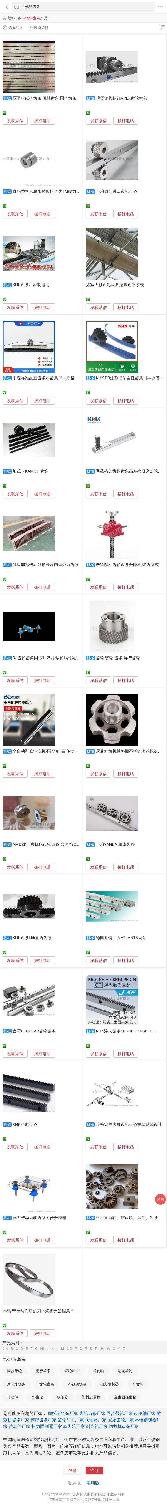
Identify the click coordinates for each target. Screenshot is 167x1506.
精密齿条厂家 (43, 1420)
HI (42, 1349)
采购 (160, 1199)
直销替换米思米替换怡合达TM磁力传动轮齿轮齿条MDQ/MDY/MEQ (74, 191)
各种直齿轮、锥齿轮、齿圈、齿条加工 (131, 1217)
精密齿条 (43, 1371)
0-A (5, 1349)
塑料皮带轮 (91, 1397)
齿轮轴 (98, 1371)
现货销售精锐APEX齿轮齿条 (121, 98)
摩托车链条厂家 (63, 1413)
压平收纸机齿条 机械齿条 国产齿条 (45, 98)
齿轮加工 (71, 1371)
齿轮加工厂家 (71, 1420)
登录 (72, 1470)
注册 (94, 1470)
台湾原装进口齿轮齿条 (116, 191)
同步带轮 (14, 1371)
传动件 (12, 1397)
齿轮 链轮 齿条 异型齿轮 (118, 658)
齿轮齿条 (46, 1384)
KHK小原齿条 (25, 1124)
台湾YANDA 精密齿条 (115, 844)
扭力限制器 (109, 1384)
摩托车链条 (16, 1384)
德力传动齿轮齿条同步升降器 (39, 1217)
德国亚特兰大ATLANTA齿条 (121, 937)
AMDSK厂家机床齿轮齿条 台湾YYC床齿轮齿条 (55, 844)
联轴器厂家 (96, 1420)
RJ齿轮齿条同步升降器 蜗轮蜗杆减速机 (48, 658)
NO (69, 1349)
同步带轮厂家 (120, 1413)
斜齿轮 (37, 1397)
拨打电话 (42, 120)
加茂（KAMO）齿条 (31, 471)
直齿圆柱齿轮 (125, 1397)
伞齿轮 (138, 1384)
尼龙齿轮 (125, 1371)
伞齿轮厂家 (74, 1426)
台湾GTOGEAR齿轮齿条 (34, 1031)
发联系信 (15, 120)
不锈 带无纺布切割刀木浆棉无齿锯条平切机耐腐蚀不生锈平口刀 (61, 1311)
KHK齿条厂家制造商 (31, 284)
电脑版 (92, 1483)
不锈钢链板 (77, 1384)
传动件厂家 (19, 1426)
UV (101, 1349)
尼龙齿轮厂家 (121, 1420)
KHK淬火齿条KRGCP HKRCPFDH (125, 1031)
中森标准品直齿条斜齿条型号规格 (44, 378)
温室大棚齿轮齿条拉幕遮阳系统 (115, 284)
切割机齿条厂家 (124, 1426)
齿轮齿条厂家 (92, 1413)
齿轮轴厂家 (144, 1413)
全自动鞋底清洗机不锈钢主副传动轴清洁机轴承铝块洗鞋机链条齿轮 (75, 751)
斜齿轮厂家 (97, 1426)
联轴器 (62, 1397)
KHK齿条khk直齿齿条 (32, 937)
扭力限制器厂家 (47, 1426)
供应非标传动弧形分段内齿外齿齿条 (46, 564)
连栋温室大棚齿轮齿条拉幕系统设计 (129, 1124)
